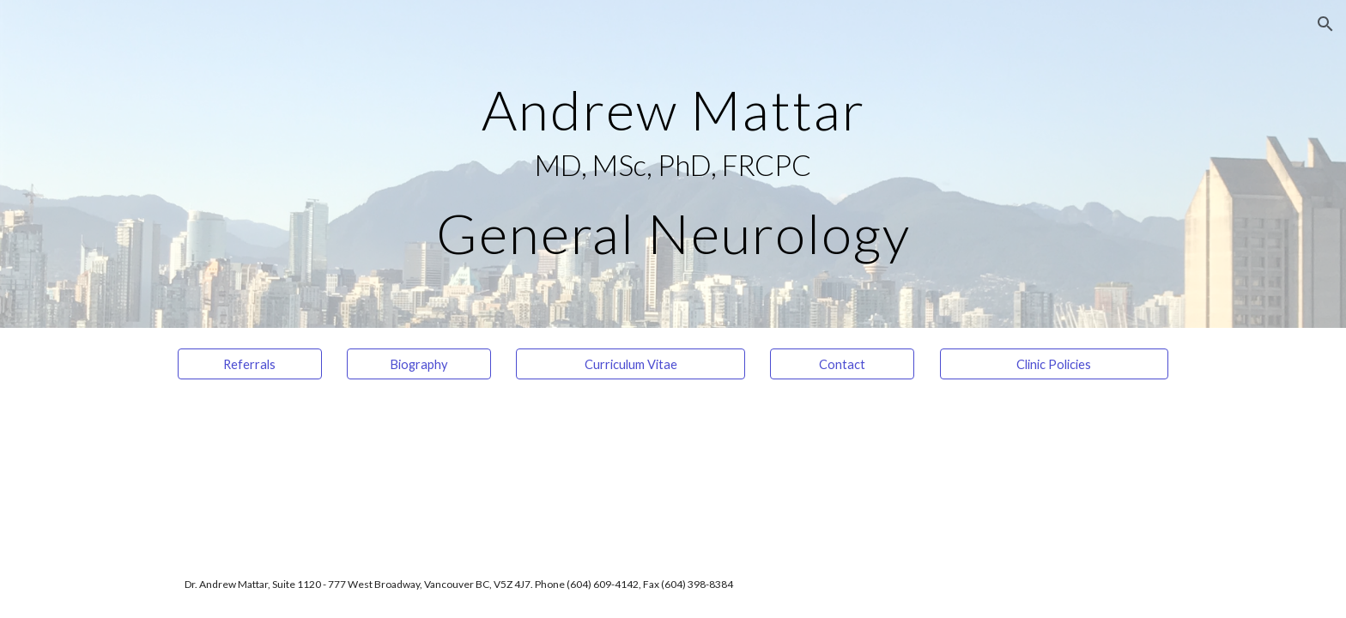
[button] (1325, 24)
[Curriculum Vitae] (630, 364)
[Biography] (419, 364)
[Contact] (842, 364)
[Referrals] (250, 364)
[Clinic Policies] (1054, 364)
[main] (673, 164)
